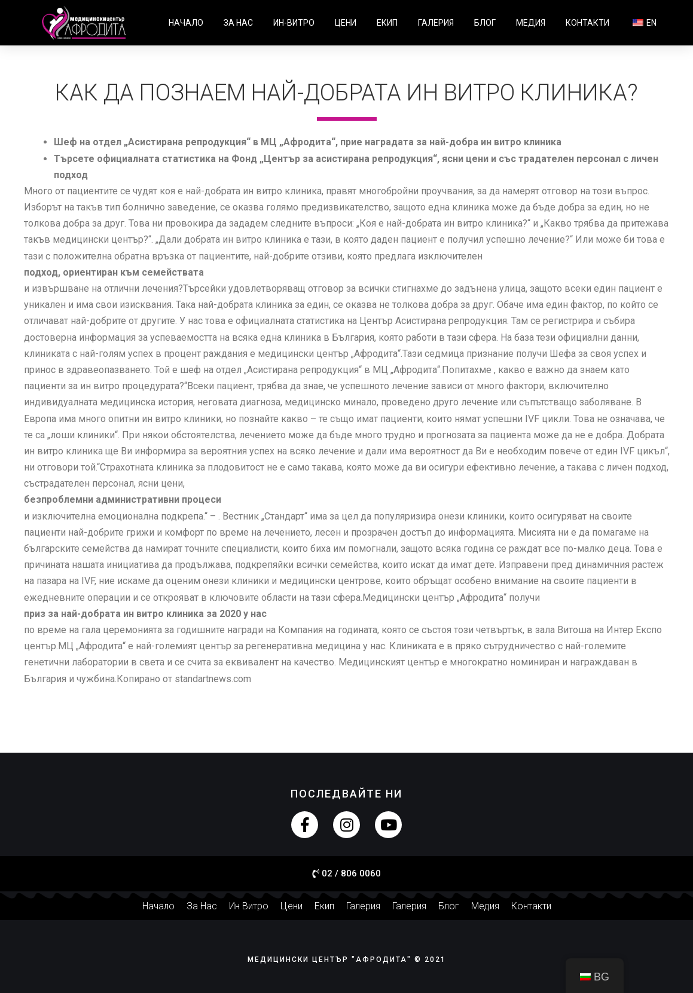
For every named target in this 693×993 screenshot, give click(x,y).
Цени (345, 23)
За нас (238, 23)
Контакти (587, 23)
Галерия (436, 23)
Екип (387, 23)
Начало (186, 23)
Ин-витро (294, 23)
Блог (485, 23)
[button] (346, 874)
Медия (530, 23)
